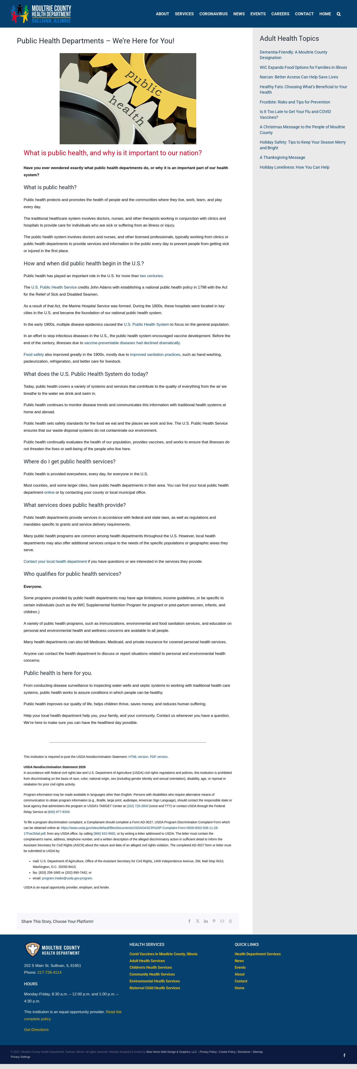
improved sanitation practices (155, 354)
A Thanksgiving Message (282, 157)
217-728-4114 (50, 972)
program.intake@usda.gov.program (67, 878)
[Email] (222, 921)
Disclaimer (244, 1052)
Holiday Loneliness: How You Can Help (294, 167)
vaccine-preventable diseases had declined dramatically (132, 343)
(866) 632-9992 (104, 833)
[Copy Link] (230, 921)
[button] (339, 14)
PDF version (159, 757)
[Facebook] (189, 921)
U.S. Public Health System (146, 324)
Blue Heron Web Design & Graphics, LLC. (172, 1052)
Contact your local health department (55, 561)
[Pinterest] (214, 921)
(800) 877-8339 (58, 812)
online (49, 492)
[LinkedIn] (206, 921)
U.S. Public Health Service (54, 287)
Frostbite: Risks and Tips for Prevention (295, 102)
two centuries (151, 276)
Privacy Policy (208, 1052)
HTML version (138, 757)
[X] (198, 921)
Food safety (34, 354)
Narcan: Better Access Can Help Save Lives (299, 77)
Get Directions (36, 1030)
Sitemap (258, 1052)
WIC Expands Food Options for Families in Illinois (303, 67)
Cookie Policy (227, 1052)
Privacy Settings (20, 1057)
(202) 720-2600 (137, 806)
